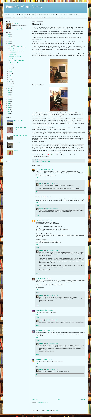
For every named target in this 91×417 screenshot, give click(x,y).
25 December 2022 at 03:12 (47, 310)
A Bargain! (15, 150)
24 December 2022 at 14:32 (45, 196)
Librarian (41, 183)
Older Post (82, 399)
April (10, 79)
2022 (9, 43)
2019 (9, 92)
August (10, 71)
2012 (9, 107)
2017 (9, 97)
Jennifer (37, 278)
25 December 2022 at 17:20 (48, 330)
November (11, 65)
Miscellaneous (19, 17)
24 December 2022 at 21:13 (45, 278)
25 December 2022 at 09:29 (52, 208)
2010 (9, 111)
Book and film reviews (10, 14)
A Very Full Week (12, 58)
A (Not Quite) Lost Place (14, 62)
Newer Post (34, 399)
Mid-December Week (17, 120)
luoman (47, 410)
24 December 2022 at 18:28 (46, 220)
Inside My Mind (73, 14)
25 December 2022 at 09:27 (52, 183)
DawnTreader (39, 330)
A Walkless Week (12, 54)
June (10, 75)
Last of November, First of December (16, 60)
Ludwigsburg (8, 17)
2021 (9, 88)
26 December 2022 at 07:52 (52, 369)
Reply (37, 177)
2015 (9, 101)
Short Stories (40, 17)
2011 (9, 109)
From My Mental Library (24, 7)
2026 (9, 34)
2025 (9, 36)
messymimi (38, 310)
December (11, 45)
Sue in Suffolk (39, 169)
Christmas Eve (12, 48)
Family (32, 14)
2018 (9, 94)
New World (38, 359)
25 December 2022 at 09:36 (52, 320)
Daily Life (23, 14)
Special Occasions (51, 17)
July (10, 73)
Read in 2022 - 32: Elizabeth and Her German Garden (16, 51)
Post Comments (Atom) (43, 402)
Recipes (30, 17)
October (10, 67)
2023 (9, 41)
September (11, 69)
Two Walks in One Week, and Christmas (17, 46)
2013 (9, 105)
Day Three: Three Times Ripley (20, 135)
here (41, 39)
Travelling (63, 17)
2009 (9, 113)
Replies (38, 180)
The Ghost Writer (17, 143)
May (10, 77)
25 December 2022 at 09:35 (52, 295)
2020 (9, 90)
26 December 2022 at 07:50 (52, 343)
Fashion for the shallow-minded (47, 14)
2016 (9, 99)
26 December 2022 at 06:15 (47, 359)
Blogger (56, 410)
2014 (9, 103)
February (11, 83)
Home (59, 399)
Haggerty (38, 220)
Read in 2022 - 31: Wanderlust (15, 56)
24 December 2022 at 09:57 (48, 169)
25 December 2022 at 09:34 (52, 250)
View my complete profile (17, 29)
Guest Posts (62, 14)
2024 (9, 39)
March (10, 81)
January (10, 86)
